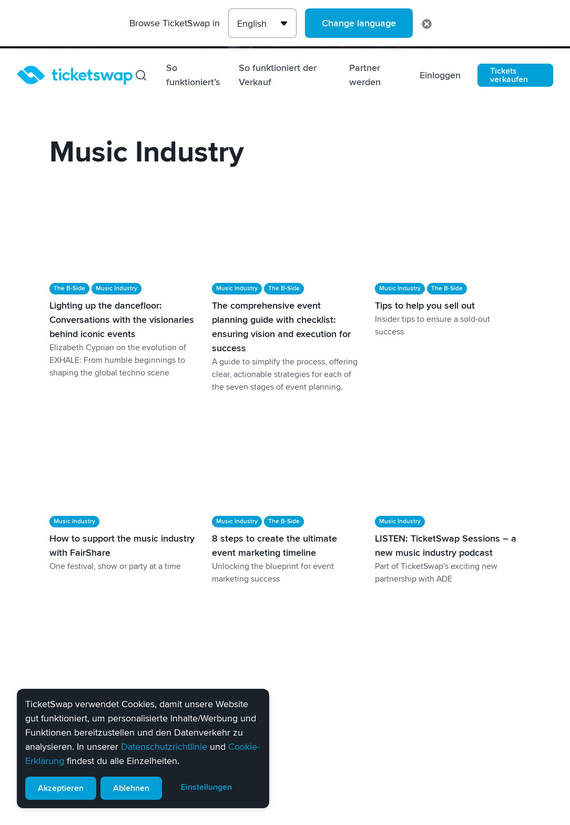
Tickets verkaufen (509, 75)
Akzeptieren (61, 788)
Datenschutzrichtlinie (164, 746)
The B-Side (69, 288)
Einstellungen (206, 787)
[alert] (143, 748)
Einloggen (440, 75)
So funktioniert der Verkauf (278, 75)
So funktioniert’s (193, 75)
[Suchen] (141, 75)
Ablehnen (131, 788)
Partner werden (365, 75)
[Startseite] (75, 75)
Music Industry (116, 288)
